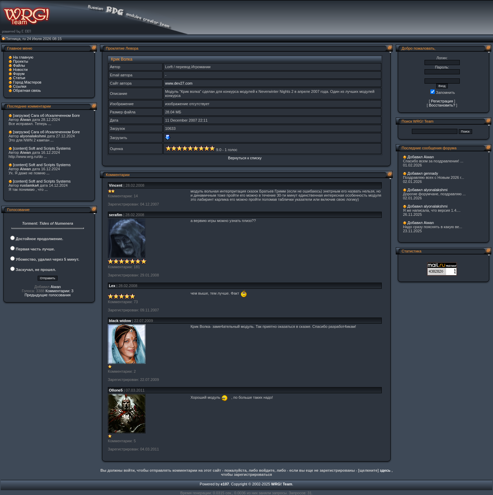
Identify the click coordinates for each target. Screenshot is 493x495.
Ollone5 (116, 390)
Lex (112, 286)
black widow (120, 321)
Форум (18, 74)
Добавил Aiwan (420, 157)
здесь (385, 470)
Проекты (20, 61)
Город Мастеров (27, 82)
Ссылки (19, 86)
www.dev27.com (178, 83)
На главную (23, 57)
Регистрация (442, 101)
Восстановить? (442, 105)
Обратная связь (27, 90)
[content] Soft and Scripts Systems (42, 148)
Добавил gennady (422, 173)
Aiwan (56, 287)
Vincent (116, 185)
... (49, 124)
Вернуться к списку (245, 158)
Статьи (19, 78)
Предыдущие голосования (48, 295)
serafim (115, 215)
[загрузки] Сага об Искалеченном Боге (46, 115)
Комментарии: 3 (60, 291)
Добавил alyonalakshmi (427, 190)
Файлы (19, 65)
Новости (20, 69)
